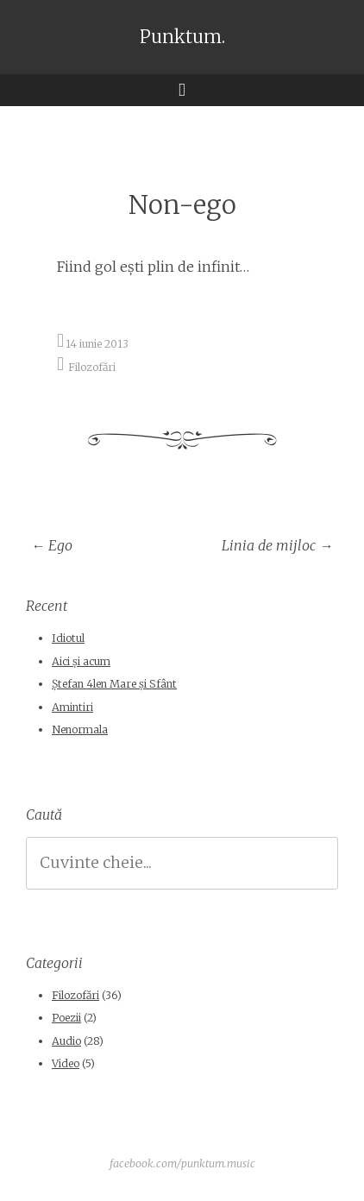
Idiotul (68, 638)
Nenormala (80, 729)
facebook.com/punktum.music (182, 1163)
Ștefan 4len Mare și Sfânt (114, 683)
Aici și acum (81, 661)
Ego (51, 545)
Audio (66, 1040)
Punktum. (182, 37)
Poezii (66, 1017)
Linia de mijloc (277, 545)
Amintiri (72, 707)
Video (65, 1063)
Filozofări (92, 366)
